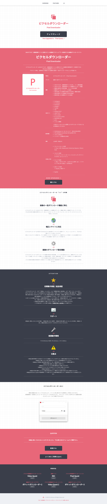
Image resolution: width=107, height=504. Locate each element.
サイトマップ (59, 500)
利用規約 (43, 500)
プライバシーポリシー (51, 500)
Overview (45, 3)
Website (32, 478)
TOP (39, 500)
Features (56, 3)
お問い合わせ (66, 500)
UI (64, 3)
